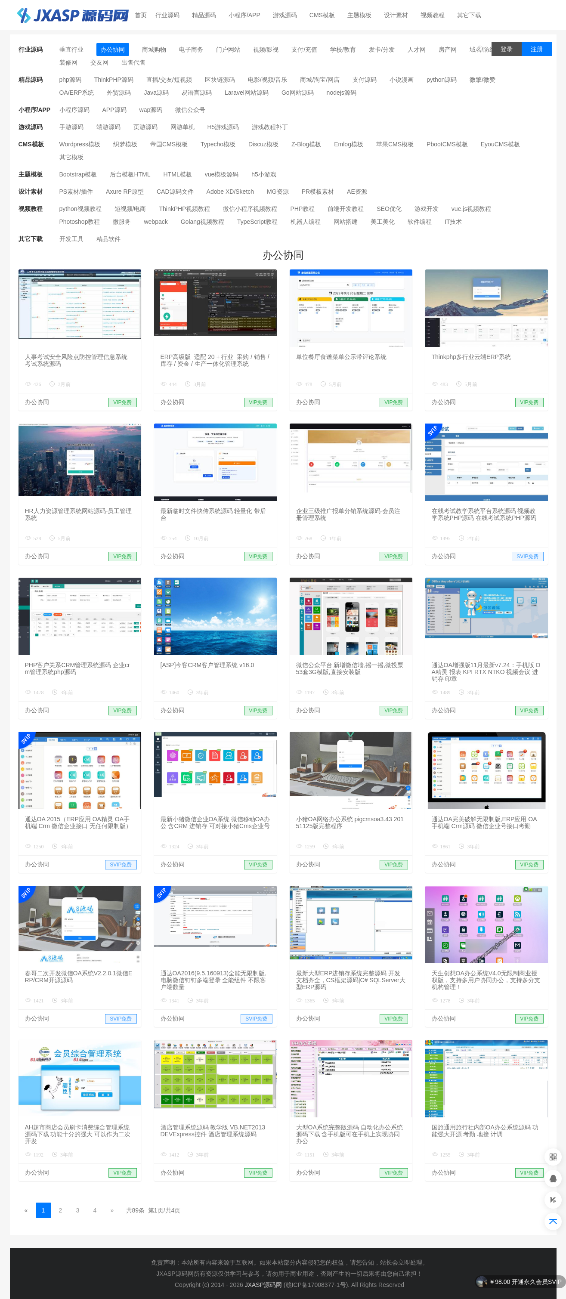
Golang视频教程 (202, 221)
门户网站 (228, 49)
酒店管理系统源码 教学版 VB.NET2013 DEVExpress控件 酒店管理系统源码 (213, 1131)
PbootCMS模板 (447, 144)
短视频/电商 (130, 208)
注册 (537, 49)
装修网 (68, 62)
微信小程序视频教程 (250, 208)
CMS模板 (325, 15)
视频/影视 (266, 49)
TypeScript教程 (257, 221)
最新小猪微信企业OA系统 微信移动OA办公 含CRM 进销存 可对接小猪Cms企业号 (215, 822)
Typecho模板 (218, 144)
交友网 (99, 62)
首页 (141, 15)
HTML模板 (178, 174)
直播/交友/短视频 (169, 79)
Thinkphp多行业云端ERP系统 (471, 356)
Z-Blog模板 (306, 144)
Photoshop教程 (79, 221)
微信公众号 (190, 109)
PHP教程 (302, 208)
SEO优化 (389, 208)
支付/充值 (304, 49)
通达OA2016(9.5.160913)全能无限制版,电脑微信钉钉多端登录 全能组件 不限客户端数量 (214, 980)
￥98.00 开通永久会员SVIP (525, 1281)
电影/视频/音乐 (268, 79)
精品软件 (108, 238)
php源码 (70, 79)
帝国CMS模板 (169, 144)
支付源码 (365, 79)
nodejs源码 (341, 92)
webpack (155, 221)
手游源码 (71, 127)
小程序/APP (248, 15)
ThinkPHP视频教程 (184, 208)
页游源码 (145, 127)
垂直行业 (71, 49)
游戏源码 (288, 15)
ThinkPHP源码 (113, 79)
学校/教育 (343, 49)
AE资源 (357, 191)
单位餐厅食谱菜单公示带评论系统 (341, 356)
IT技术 (453, 221)
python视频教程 (80, 208)
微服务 (122, 221)
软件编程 (420, 221)
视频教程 (436, 15)
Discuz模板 (263, 144)
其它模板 (71, 157)
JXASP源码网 (263, 1284)
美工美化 (383, 221)
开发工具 (71, 238)
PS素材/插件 (76, 191)
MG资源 (278, 191)
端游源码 (108, 127)
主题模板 (363, 15)
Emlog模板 (348, 144)
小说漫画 (402, 79)
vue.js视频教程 (472, 208)
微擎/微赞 (482, 79)
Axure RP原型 (125, 191)
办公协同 (113, 49)
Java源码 (156, 92)
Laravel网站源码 (247, 92)
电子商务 (191, 49)
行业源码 (171, 15)
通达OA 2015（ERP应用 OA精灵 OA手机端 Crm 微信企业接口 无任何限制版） (78, 822)
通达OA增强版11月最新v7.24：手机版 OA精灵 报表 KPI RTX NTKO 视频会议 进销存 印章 (486, 672)
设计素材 (399, 15)
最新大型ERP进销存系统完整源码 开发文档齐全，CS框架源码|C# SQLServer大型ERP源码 (350, 980)
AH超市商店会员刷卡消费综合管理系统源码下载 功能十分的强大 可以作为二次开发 (78, 1134)
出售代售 (133, 62)
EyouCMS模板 (500, 144)
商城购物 (154, 49)
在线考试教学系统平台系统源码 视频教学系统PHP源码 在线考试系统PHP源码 (484, 514)
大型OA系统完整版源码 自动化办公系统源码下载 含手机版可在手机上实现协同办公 (349, 1134)
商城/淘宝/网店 (320, 79)
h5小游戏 (263, 174)
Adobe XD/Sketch (230, 191)
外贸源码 (119, 92)
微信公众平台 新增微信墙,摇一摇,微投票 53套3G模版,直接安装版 (350, 668)
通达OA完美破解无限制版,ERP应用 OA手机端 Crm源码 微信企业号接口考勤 (484, 822)
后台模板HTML (130, 174)
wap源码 (151, 109)
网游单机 (182, 127)
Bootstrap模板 (78, 174)
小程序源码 (74, 109)
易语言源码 (197, 92)
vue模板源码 (222, 174)
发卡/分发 (382, 49)
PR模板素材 (318, 191)
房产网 (448, 49)
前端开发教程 (346, 208)
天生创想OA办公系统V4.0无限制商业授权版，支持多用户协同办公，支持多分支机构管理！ (486, 980)
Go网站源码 (297, 92)
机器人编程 (306, 221)
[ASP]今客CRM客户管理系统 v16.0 (207, 665)
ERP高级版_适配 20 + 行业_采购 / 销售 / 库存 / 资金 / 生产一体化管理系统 (215, 360)
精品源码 (207, 15)
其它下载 (473, 15)
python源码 (442, 79)
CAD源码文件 (175, 191)
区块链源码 (220, 79)
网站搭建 (346, 221)
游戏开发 (426, 208)
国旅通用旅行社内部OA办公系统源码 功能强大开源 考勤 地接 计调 (485, 1131)
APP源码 (114, 109)
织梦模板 (125, 144)
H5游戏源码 (223, 127)
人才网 (417, 49)
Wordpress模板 (79, 144)
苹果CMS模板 (395, 144)
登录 (507, 49)
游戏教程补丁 (270, 127)
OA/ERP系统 (76, 92)
